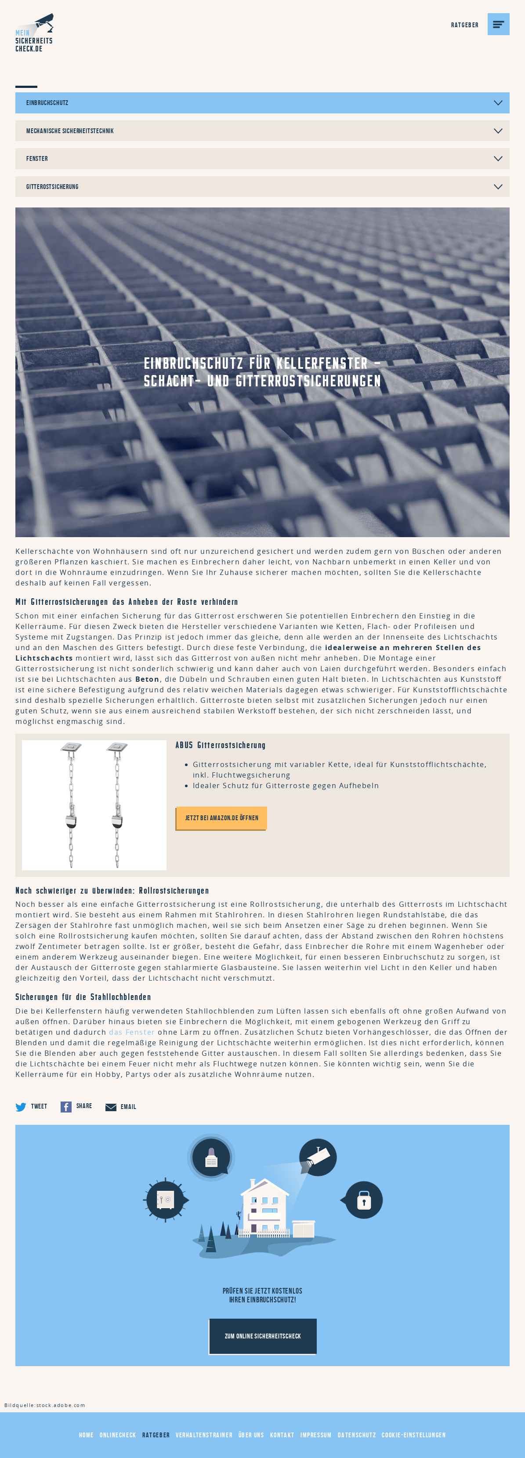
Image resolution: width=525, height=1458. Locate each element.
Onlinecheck (118, 1435)
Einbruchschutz (264, 102)
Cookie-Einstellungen (414, 1435)
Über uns (251, 1435)
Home (86, 1435)
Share (76, 1107)
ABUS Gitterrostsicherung (220, 745)
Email (120, 1107)
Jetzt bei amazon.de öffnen (222, 818)
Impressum (316, 1435)
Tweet (31, 1107)
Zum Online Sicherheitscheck (263, 1336)
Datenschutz (357, 1435)
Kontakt (282, 1435)
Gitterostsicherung (264, 186)
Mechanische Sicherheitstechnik (264, 131)
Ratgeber (156, 1435)
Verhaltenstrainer (204, 1435)
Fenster (264, 158)
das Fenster (132, 1032)
